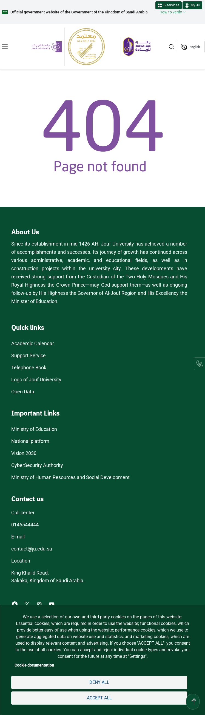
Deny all (99, 682)
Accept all (99, 698)
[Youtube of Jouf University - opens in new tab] (53, 604)
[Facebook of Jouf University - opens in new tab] (15, 604)
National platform (30, 441)
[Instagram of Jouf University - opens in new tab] (40, 604)
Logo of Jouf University (36, 379)
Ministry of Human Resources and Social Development (71, 477)
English (194, 46)
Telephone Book (29, 367)
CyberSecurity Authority (37, 465)
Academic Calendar (32, 343)
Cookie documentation (35, 665)
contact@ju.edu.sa (31, 549)
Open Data (23, 391)
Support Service (28, 355)
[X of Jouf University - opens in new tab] (28, 604)
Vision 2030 (24, 453)
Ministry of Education (34, 429)
